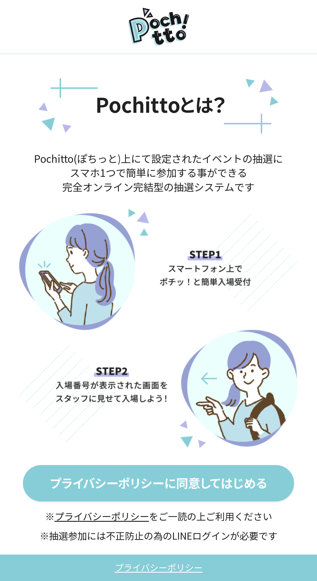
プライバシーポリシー (102, 516)
